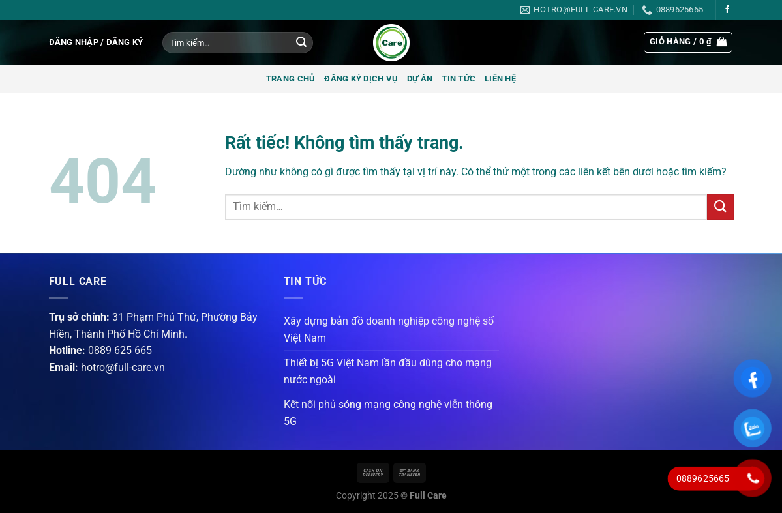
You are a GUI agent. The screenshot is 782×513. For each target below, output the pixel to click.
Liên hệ (500, 78)
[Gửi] (301, 43)
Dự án (419, 78)
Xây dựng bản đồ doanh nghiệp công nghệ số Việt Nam (389, 329)
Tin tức (458, 78)
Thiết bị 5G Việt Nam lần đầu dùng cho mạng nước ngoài (388, 371)
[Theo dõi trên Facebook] (727, 9)
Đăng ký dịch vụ (361, 78)
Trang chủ (290, 78)
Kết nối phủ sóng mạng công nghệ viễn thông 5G (388, 413)
